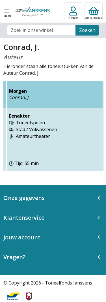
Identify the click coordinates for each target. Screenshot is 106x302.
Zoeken (87, 30)
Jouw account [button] (21, 237)
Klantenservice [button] (23, 217)
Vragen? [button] (14, 257)
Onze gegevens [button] (24, 198)
